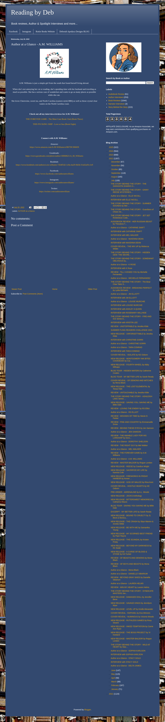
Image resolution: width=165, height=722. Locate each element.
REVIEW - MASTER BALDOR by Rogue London (131, 463)
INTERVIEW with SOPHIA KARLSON (127, 654)
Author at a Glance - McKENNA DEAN (127, 239)
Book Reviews (114, 100)
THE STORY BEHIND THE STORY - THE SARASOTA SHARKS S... (128, 185)
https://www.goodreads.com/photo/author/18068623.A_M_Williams (54, 156)
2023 (111, 155)
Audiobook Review (116, 94)
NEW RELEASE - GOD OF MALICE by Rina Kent (132, 482)
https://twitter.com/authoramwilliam (54, 191)
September (116, 173)
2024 (111, 151)
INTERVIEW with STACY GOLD (124, 662)
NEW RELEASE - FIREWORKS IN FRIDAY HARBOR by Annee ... (129, 477)
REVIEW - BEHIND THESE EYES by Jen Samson (132, 428)
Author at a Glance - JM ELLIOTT (125, 294)
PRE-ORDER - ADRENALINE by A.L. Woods (130, 492)
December (116, 162)
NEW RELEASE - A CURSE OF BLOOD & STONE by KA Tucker (129, 553)
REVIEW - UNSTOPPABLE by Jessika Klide (129, 326)
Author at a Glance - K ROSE (123, 264)
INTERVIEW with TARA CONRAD (125, 351)
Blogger (87, 710)
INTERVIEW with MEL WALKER (124, 235)
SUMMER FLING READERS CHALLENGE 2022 (131, 330)
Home (54, 289)
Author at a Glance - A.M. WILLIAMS (126, 459)
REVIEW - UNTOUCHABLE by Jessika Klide (130, 392)
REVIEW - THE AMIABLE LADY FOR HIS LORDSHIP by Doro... (128, 436)
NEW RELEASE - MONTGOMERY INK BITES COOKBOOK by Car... (130, 359)
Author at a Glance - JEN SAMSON (126, 432)
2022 (111, 158)
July (113, 180)
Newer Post (17, 289)
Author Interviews (115, 97)
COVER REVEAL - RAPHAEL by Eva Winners (130, 613)
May (113, 674)
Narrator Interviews (116, 104)
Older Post (92, 289)
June (113, 670)
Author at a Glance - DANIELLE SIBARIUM (129, 574)
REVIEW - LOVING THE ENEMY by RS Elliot (130, 408)
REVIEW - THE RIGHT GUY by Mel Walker (129, 445)
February (115, 685)
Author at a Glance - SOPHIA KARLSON (128, 651)
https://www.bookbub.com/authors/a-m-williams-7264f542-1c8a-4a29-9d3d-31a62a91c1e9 (54, 165)
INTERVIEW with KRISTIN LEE (124, 322)
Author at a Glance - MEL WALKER (126, 449)
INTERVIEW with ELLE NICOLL (124, 200)
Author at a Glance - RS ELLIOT (124, 412)
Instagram (26, 31)
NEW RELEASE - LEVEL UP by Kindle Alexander (132, 609)
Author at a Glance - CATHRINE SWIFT (128, 227)
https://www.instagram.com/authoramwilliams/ (54, 182)
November (116, 165)
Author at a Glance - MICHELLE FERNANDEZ (130, 278)
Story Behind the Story (118, 107)
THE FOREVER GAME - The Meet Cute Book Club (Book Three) (54, 119)
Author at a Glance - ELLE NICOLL (126, 196)
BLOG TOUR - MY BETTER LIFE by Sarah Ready (132, 377)
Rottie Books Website (45, 31)
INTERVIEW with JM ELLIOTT (124, 298)
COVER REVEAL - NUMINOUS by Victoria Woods (132, 617)
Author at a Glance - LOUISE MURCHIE (128, 301)
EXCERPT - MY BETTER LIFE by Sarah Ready (131, 512)
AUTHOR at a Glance (26, 211)
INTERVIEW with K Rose (121, 268)
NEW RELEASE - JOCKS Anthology (126, 496)
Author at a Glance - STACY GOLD (126, 658)
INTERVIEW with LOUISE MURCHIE (126, 305)
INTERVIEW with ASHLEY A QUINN (126, 309)
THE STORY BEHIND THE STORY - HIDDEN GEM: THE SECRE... (130, 253)
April (113, 678)
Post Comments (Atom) (33, 294)
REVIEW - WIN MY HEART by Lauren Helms (130, 587)
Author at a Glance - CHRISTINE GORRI (128, 343)
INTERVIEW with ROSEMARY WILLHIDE (128, 313)
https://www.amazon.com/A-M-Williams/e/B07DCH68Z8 (54, 147)
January (115, 689)
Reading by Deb (32, 12)
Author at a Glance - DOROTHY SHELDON (129, 441)
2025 (111, 147)
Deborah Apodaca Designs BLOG (74, 31)
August (114, 177)
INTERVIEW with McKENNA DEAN (126, 243)
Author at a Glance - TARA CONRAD (126, 347)
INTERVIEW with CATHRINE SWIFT (126, 231)
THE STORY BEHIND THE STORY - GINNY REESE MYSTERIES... (130, 191)
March (114, 682)
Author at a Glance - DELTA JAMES (126, 666)
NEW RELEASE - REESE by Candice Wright (130, 466)
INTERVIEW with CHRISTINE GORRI (127, 340)
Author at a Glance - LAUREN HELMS (127, 583)
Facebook (13, 31)
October (115, 169)
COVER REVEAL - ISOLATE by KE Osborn (129, 355)
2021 (111, 694)
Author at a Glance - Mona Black (125, 570)
